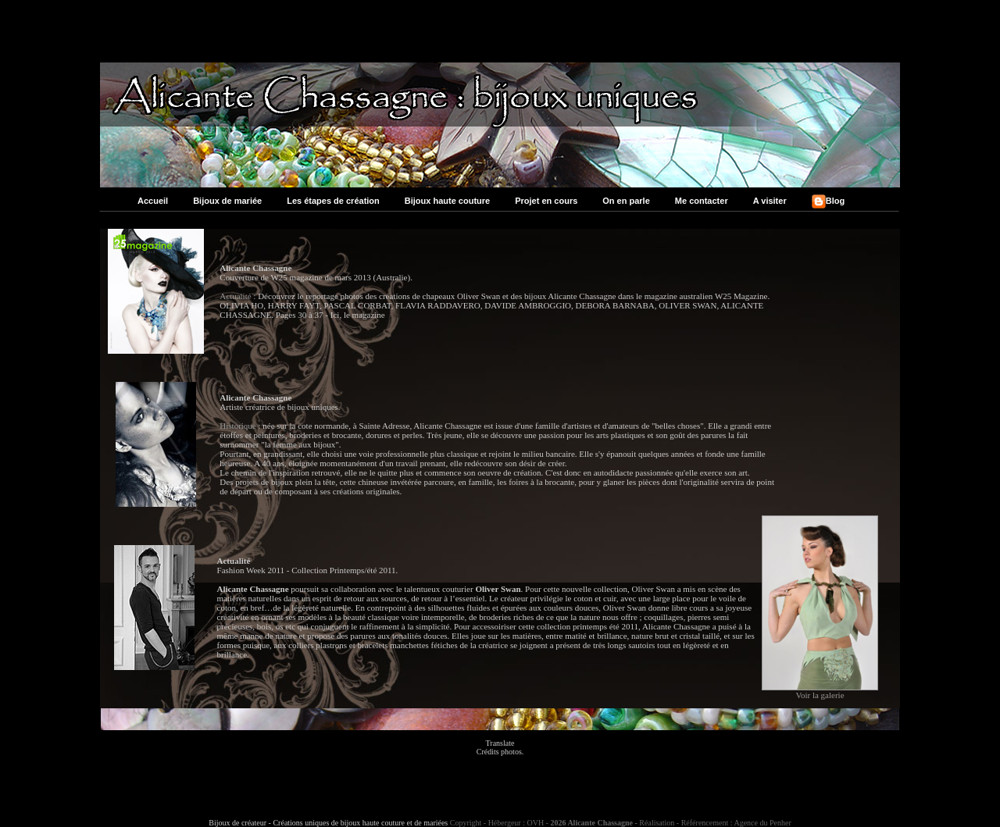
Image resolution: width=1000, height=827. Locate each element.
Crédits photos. (500, 751)
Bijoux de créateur (237, 822)
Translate (500, 743)
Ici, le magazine (357, 314)
